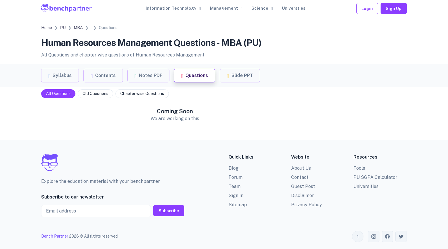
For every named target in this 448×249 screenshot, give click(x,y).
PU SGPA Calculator (375, 177)
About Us (301, 168)
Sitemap (238, 204)
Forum (236, 177)
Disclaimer (302, 195)
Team (235, 186)
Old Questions (95, 93)
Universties (293, 8)
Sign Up (393, 8)
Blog (234, 168)
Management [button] (224, 8)
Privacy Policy (306, 204)
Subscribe (169, 210)
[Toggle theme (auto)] (357, 236)
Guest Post (303, 186)
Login (367, 8)
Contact (300, 177)
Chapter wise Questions (142, 93)
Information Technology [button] (171, 8)
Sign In (236, 195)
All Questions (58, 93)
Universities (366, 186)
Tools (359, 168)
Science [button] (259, 8)
